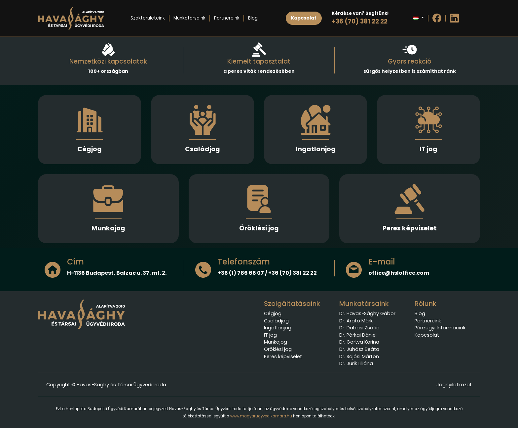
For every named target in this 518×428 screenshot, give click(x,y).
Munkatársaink (189, 18)
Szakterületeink (147, 18)
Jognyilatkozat (454, 384)
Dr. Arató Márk (356, 320)
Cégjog (89, 149)
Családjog (202, 149)
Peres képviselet (410, 228)
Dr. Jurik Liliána (356, 363)
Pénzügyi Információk (440, 327)
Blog (253, 18)
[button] (418, 18)
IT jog (428, 149)
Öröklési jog (259, 228)
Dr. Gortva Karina (359, 342)
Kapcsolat (427, 335)
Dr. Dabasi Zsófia (359, 327)
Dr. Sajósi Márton (359, 356)
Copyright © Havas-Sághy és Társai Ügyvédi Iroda (106, 384)
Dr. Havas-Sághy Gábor (367, 313)
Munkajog (108, 228)
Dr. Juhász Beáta (359, 349)
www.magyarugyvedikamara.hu (261, 416)
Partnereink (227, 18)
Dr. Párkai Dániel (358, 335)
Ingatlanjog (316, 149)
